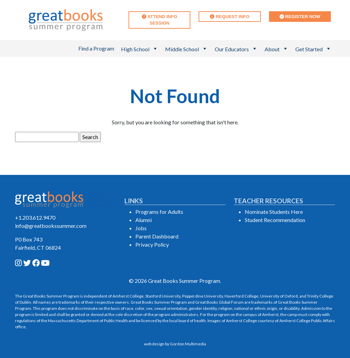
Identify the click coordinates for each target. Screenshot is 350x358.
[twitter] (27, 262)
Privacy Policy (152, 244)
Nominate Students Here (274, 211)
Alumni (143, 220)
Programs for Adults (159, 211)
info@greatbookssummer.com (50, 225)
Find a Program (96, 48)
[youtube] (45, 262)
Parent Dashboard (156, 236)
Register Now (300, 16)
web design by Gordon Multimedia (175, 343)
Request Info (229, 16)
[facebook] (36, 262)
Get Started (313, 48)
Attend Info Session (159, 20)
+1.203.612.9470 (35, 217)
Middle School (186, 48)
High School (139, 48)
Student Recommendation (275, 220)
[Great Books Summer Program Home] (65, 20)
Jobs (141, 228)
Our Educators (236, 48)
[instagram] (18, 262)
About (276, 48)
